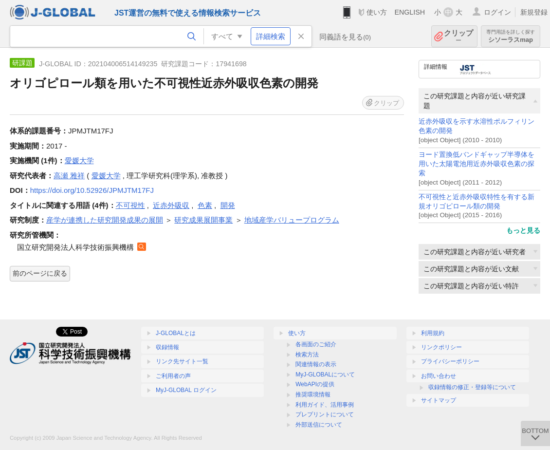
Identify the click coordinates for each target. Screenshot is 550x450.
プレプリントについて (324, 414)
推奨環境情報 (312, 394)
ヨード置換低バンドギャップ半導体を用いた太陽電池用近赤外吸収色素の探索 (476, 164)
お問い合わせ (438, 376)
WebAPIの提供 (314, 384)
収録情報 (167, 347)
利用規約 (432, 333)
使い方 (377, 12)
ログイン (497, 12)
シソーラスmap (510, 36)
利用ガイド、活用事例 (324, 404)
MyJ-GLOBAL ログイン (186, 390)
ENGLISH (409, 12)
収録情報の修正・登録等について (472, 387)
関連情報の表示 (315, 364)
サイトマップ (438, 400)
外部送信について (318, 424)
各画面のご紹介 (315, 344)
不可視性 (130, 205)
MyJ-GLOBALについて (325, 374)
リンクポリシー (441, 347)
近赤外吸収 (171, 205)
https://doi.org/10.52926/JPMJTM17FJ (92, 190)
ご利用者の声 (173, 376)
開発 (227, 205)
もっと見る (523, 230)
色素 (205, 205)
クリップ (458, 36)
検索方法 (307, 354)
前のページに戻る (40, 273)
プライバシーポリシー (450, 361)
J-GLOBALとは (176, 333)
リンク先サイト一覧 (182, 361)
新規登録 (534, 12)
